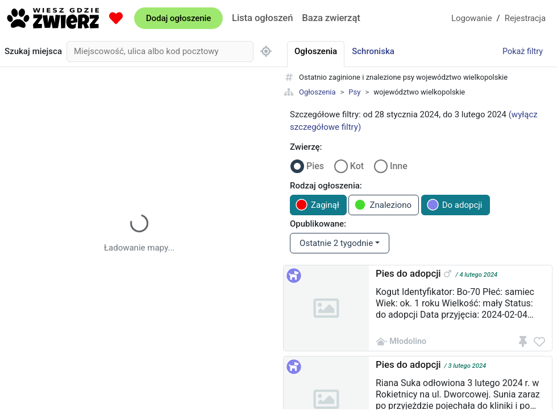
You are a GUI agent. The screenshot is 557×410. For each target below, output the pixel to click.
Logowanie (471, 18)
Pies (315, 166)
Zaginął (317, 205)
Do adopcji (455, 205)
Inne (399, 166)
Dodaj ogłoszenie (178, 18)
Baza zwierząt (331, 17)
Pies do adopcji (408, 273)
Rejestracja (525, 18)
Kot (357, 166)
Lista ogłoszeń (262, 17)
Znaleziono (382, 205)
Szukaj (33, 51)
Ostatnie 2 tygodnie (336, 243)
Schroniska (373, 51)
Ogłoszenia (317, 92)
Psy (354, 92)
